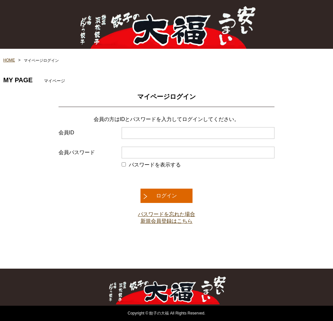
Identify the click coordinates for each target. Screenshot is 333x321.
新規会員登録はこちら (166, 221)
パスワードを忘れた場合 (166, 214)
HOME (9, 60)
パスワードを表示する (155, 164)
